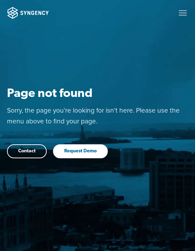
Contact (27, 151)
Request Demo (80, 151)
